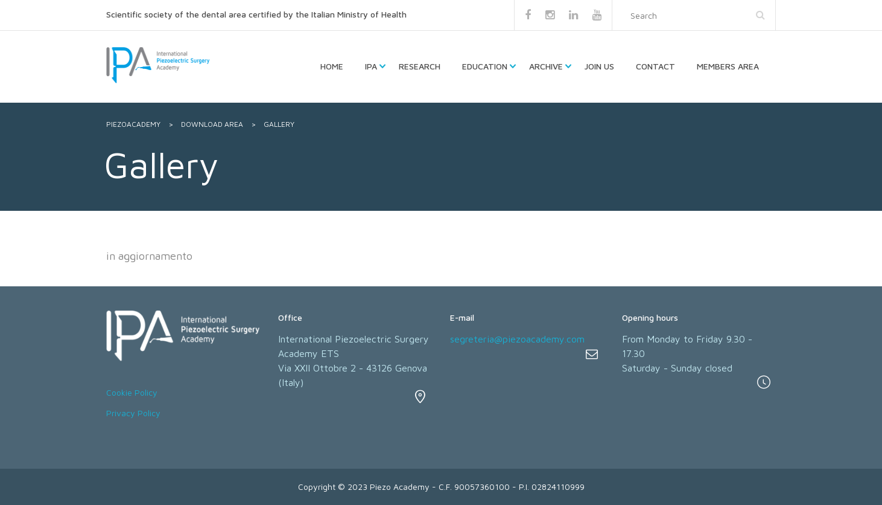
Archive (546, 66)
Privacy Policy (133, 413)
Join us (599, 66)
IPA (371, 66)
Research (419, 66)
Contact (655, 66)
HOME (331, 66)
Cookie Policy (131, 392)
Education (484, 66)
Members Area (728, 66)
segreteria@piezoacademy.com (517, 338)
